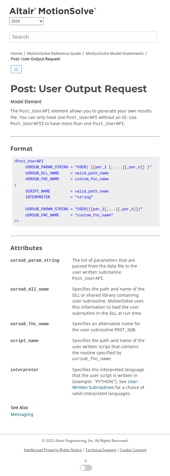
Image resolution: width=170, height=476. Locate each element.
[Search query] (83, 37)
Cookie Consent (133, 450)
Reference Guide (54, 53)
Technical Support (100, 450)
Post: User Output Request (35, 59)
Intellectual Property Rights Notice (53, 450)
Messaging (22, 421)
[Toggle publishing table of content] (16, 69)
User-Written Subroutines (105, 391)
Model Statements (115, 53)
